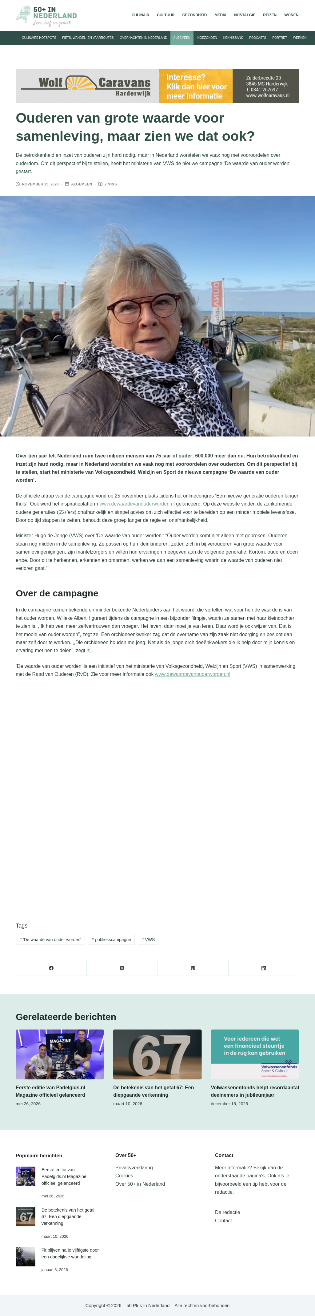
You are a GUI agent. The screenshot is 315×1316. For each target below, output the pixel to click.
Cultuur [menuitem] (165, 15)
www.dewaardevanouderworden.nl (137, 503)
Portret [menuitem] (279, 37)
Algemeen (81, 184)
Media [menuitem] (220, 15)
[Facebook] (51, 968)
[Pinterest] (193, 968)
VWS (148, 939)
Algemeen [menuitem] (182, 37)
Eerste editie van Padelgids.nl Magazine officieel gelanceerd (64, 1176)
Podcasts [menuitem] (257, 37)
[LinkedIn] (264, 968)
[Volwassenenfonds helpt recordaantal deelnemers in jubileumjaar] (255, 1054)
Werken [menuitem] (300, 37)
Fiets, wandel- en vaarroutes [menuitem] (88, 37)
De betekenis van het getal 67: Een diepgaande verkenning (68, 1217)
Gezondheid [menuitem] (194, 15)
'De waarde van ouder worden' (50, 939)
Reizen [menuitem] (270, 15)
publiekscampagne (111, 939)
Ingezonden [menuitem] (207, 37)
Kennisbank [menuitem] (233, 37)
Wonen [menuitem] (291, 15)
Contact (223, 1220)
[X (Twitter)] (122, 968)
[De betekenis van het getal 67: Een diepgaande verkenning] (157, 1054)
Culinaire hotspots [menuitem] (39, 37)
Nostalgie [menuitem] (244, 15)
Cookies (124, 1175)
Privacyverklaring (134, 1167)
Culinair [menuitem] (140, 15)
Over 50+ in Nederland (140, 1184)
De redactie (227, 1212)
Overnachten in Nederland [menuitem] (143, 37)
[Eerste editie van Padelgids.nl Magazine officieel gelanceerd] (60, 1054)
